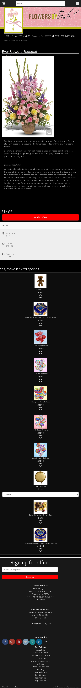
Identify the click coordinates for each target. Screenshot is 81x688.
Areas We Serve (40, 652)
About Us (40, 650)
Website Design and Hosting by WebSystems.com (65, 687)
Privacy (40, 669)
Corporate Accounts (40, 661)
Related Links (41, 672)
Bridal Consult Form (40, 655)
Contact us (40, 658)
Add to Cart (40, 217)
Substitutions (40, 675)
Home (6, 41)
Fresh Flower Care (40, 666)
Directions (40, 599)
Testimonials (40, 678)
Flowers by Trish (13, 20)
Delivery (40, 664)
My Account (40, 680)
